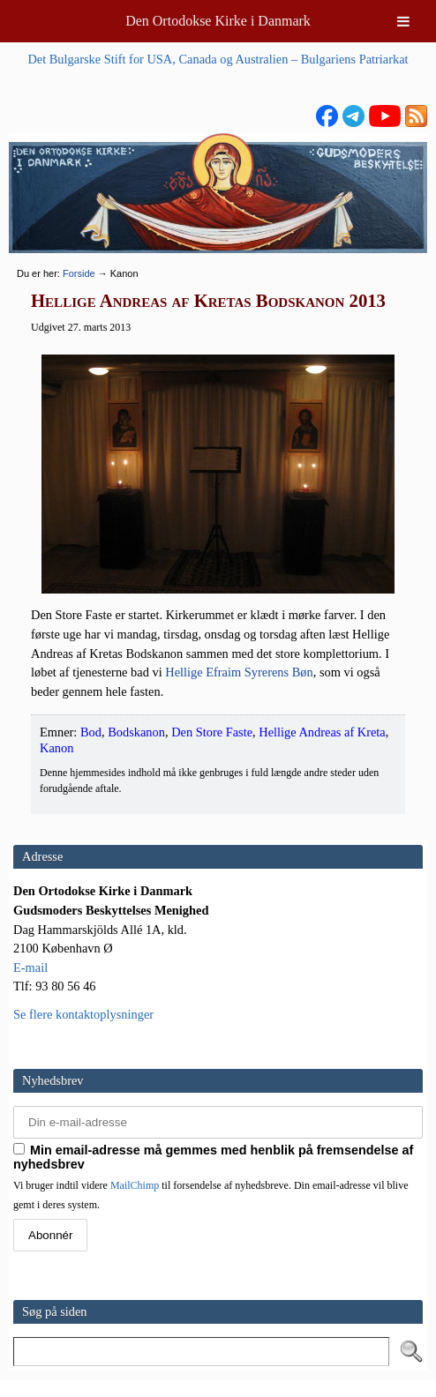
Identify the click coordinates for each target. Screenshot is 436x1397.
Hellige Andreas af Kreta (322, 732)
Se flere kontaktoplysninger (83, 1014)
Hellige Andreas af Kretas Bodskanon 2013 (208, 300)
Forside (79, 273)
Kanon (56, 748)
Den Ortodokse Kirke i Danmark (218, 20)
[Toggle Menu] (403, 21)
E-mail (30, 967)
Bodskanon (136, 732)
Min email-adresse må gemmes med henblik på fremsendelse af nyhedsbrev (213, 1157)
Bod (90, 732)
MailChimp (134, 1185)
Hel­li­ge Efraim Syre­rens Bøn (238, 672)
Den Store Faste (211, 732)
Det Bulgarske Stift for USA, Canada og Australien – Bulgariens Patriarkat (217, 59)
